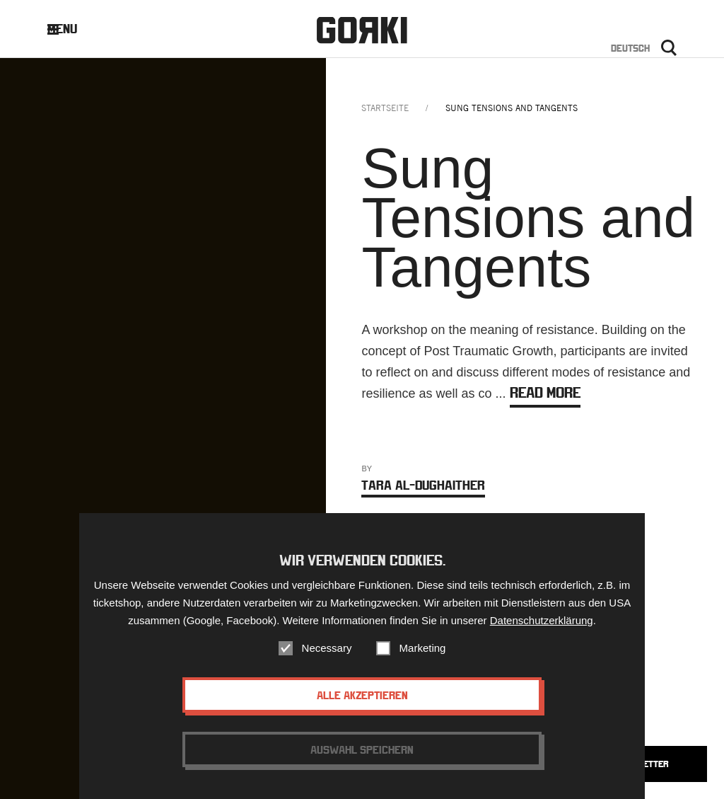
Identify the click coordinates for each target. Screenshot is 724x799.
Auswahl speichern (362, 754)
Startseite (385, 108)
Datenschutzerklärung (541, 625)
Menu (73, 28)
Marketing (422, 652)
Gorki (362, 30)
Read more (545, 392)
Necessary (327, 652)
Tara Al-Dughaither (423, 485)
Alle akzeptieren (362, 699)
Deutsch (630, 48)
